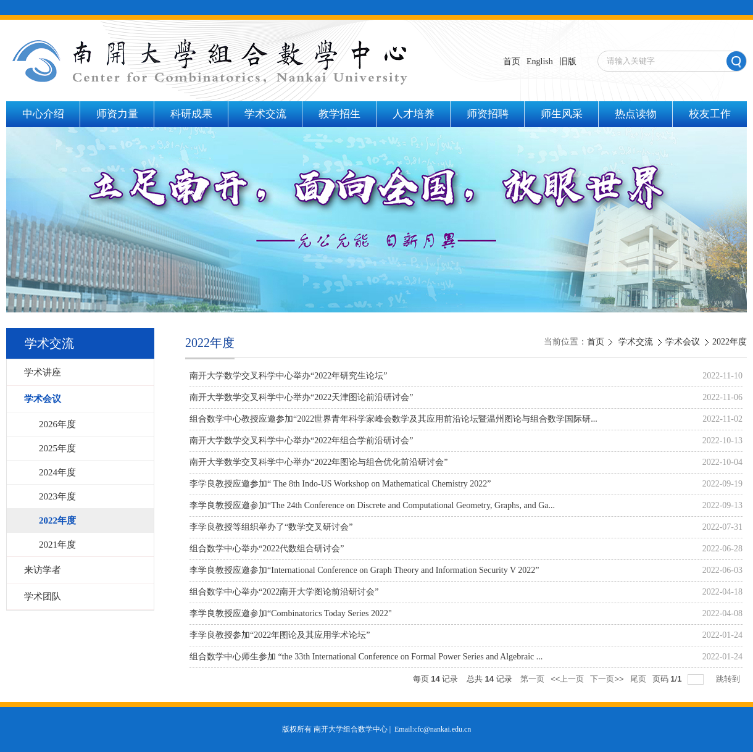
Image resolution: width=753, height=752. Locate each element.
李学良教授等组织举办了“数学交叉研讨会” (270, 527)
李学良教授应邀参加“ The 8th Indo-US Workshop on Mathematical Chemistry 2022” (340, 483)
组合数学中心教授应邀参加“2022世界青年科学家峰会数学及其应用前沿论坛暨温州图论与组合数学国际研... (393, 419)
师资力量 (117, 114)
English (539, 61)
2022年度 (729, 341)
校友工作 (710, 114)
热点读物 (636, 114)
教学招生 (339, 114)
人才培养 (414, 114)
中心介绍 (43, 114)
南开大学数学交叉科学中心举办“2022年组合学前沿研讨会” (301, 440)
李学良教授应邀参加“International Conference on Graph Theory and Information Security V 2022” (364, 570)
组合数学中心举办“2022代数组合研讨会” (266, 548)
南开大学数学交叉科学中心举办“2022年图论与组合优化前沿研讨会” (318, 462)
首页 (511, 61)
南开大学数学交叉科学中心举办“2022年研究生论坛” (288, 375)
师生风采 (562, 114)
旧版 (567, 61)
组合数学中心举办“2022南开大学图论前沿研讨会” (283, 591)
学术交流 (265, 114)
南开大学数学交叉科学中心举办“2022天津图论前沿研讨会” (301, 397)
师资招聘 (488, 114)
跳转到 (729, 678)
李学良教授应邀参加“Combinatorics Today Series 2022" (290, 613)
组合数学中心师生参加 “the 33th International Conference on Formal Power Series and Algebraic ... (366, 656)
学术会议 (682, 341)
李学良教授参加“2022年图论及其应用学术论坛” (279, 635)
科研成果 (191, 114)
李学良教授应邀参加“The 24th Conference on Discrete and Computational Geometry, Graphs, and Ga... (372, 505)
